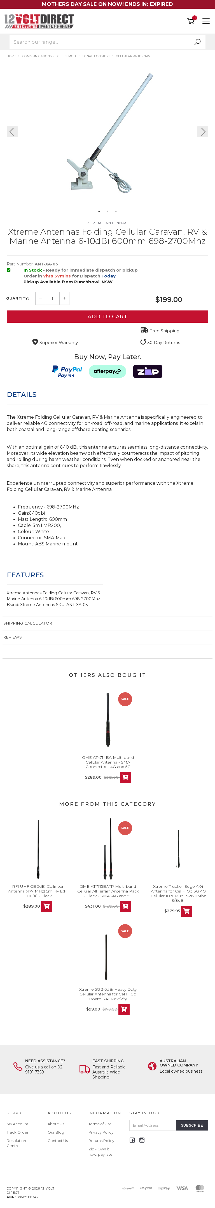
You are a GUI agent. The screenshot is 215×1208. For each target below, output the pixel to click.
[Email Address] (153, 1125)
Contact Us (58, 1140)
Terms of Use (100, 1124)
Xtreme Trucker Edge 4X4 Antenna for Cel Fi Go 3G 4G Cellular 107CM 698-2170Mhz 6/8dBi (178, 893)
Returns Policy (101, 1140)
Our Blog (56, 1132)
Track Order (18, 1132)
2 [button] (107, 211)
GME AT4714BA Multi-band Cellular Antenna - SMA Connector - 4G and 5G (108, 762)
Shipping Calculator (27, 623)
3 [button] (116, 211)
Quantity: (17, 298)
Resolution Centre (16, 1143)
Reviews (12, 637)
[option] (107, 137)
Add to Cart (107, 317)
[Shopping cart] (191, 21)
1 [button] (99, 211)
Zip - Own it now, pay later (101, 1151)
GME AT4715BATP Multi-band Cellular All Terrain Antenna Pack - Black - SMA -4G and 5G (108, 891)
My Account (17, 1124)
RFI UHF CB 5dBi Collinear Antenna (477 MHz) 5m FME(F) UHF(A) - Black (37, 891)
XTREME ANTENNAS (107, 223)
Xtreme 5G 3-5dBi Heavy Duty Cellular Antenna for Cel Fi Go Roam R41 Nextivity (108, 994)
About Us (56, 1124)
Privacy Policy (100, 1132)
